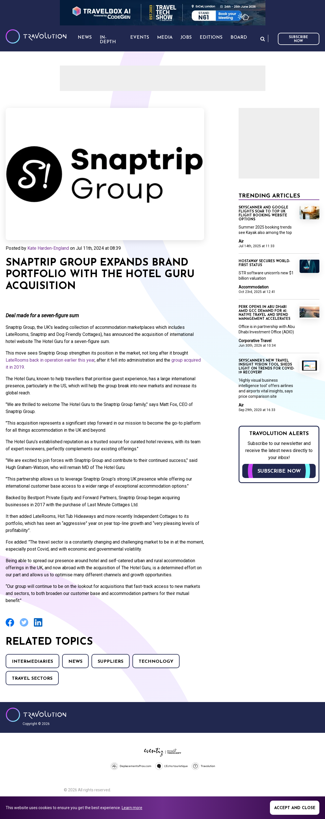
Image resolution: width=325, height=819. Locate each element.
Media (165, 37)
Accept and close (294, 808)
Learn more (132, 807)
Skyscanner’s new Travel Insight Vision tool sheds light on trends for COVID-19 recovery (266, 366)
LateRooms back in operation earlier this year (50, 360)
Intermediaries (32, 661)
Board (238, 37)
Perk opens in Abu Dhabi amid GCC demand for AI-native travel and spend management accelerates (264, 313)
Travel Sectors (32, 678)
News (75, 661)
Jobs (186, 37)
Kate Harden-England (48, 248)
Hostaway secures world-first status (264, 263)
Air (241, 241)
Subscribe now (298, 39)
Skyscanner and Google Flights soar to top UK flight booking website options (263, 213)
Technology (156, 661)
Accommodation (254, 287)
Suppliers (110, 661)
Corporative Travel (255, 340)
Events (139, 37)
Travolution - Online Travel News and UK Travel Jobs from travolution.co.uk (36, 715)
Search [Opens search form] (262, 38)
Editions (211, 37)
